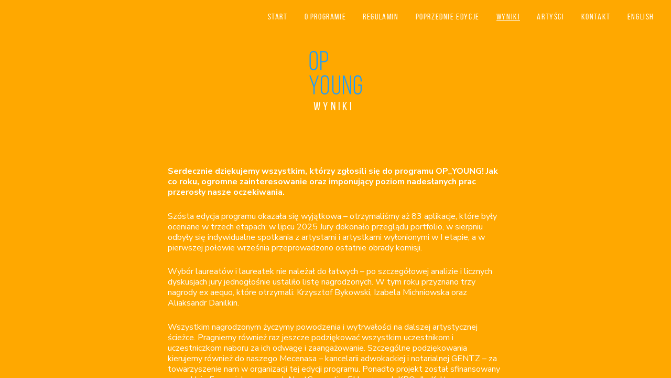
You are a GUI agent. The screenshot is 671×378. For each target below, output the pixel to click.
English (640, 16)
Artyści (550, 16)
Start (278, 16)
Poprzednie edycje (448, 16)
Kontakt (596, 16)
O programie (326, 16)
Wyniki (508, 16)
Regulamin (380, 16)
